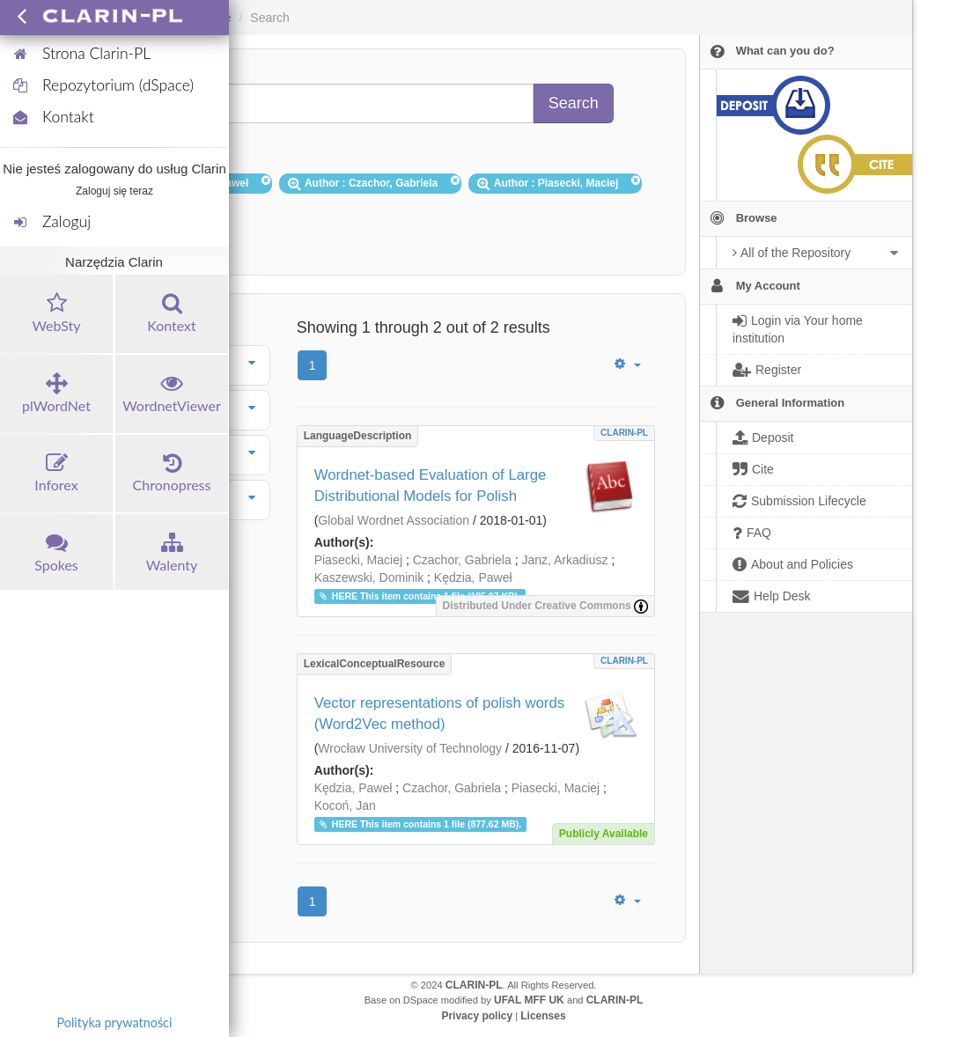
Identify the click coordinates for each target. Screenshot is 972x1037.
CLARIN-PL (624, 433)
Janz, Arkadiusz (564, 560)
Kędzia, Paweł (473, 577)
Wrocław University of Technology (410, 748)
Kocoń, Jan (345, 805)
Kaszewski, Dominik (368, 577)
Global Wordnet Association (393, 520)
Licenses (542, 1016)
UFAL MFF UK (529, 1000)
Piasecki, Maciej (358, 560)
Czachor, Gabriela (462, 560)
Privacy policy (476, 1016)
